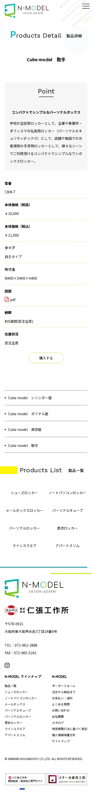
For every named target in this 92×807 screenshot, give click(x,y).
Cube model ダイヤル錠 (28, 413)
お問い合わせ (61, 710)
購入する (46, 357)
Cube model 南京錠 (24, 429)
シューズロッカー (16, 692)
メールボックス (15, 704)
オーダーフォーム (63, 686)
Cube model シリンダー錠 (30, 397)
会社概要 (58, 716)
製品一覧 (10, 686)
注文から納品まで (64, 692)
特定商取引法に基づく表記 (69, 729)
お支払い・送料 (62, 698)
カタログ (58, 722)
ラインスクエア (15, 729)
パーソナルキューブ (18, 710)
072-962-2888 (26, 645)
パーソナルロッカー (18, 716)
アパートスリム (15, 735)
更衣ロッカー (13, 722)
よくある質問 (61, 704)
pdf (10, 299)
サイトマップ (61, 741)
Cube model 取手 (23, 445)
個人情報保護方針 (64, 735)
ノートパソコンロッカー (21, 698)
